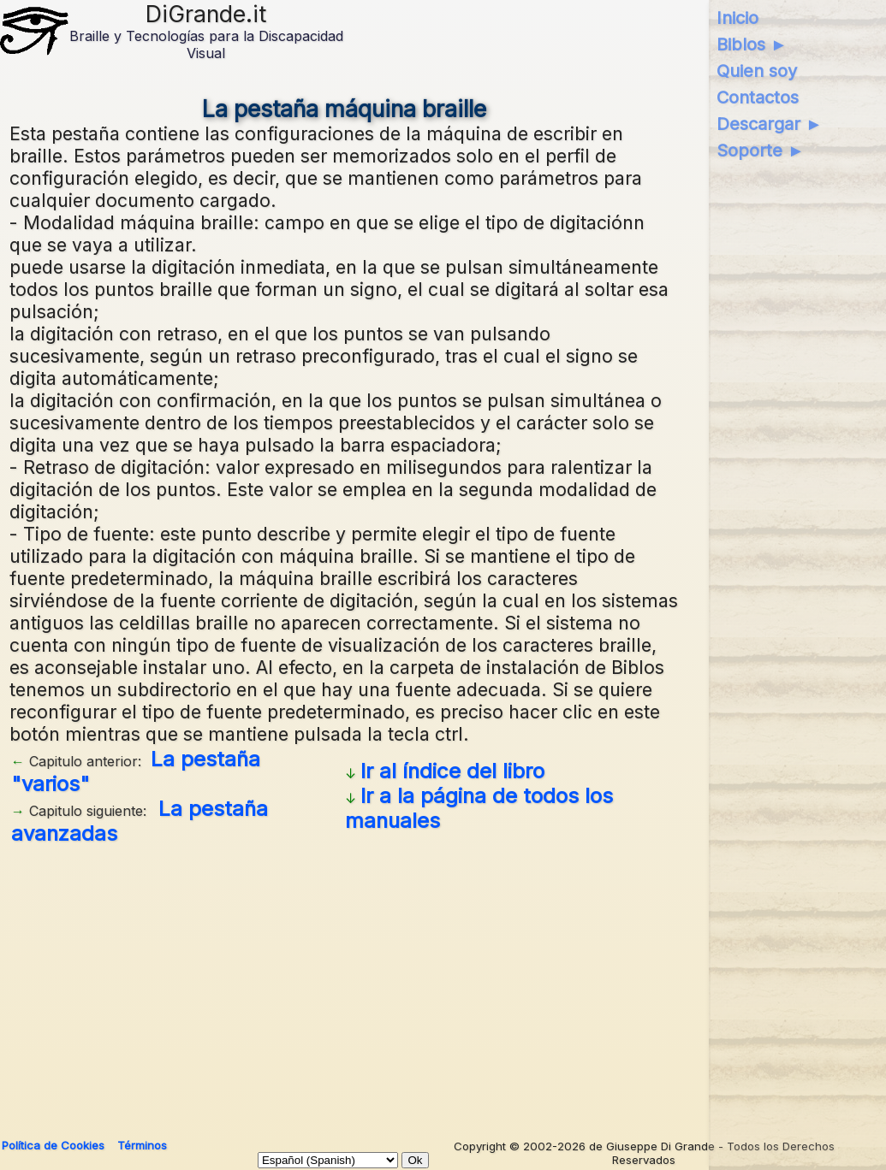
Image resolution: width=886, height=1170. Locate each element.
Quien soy (757, 71)
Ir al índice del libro (452, 771)
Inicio (737, 18)
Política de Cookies (53, 1145)
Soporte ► (761, 150)
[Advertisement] (344, 985)
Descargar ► (770, 124)
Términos (142, 1145)
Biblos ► (752, 44)
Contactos (758, 97)
